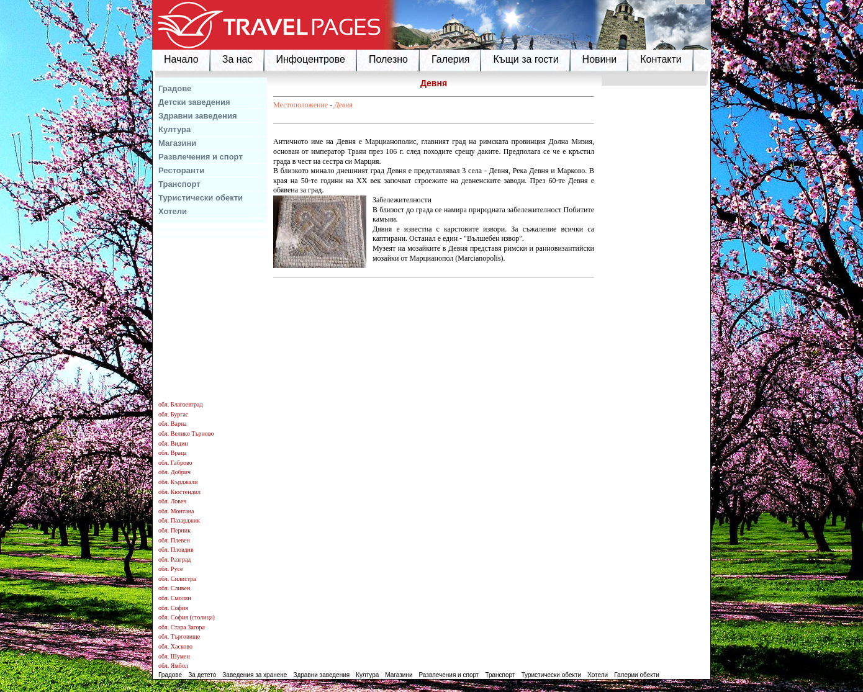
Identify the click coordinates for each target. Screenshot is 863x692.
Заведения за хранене (254, 675)
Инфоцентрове (310, 59)
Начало (181, 59)
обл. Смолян (174, 598)
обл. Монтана (176, 511)
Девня (343, 105)
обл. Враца (172, 452)
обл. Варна (172, 423)
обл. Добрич (174, 472)
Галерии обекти (636, 675)
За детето (202, 675)
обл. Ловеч (172, 501)
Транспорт (179, 184)
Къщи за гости (525, 59)
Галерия (450, 59)
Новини (599, 59)
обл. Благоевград (180, 404)
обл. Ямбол (173, 665)
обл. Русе (170, 568)
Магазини (177, 143)
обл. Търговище (179, 636)
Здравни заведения (197, 115)
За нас (237, 59)
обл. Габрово (175, 462)
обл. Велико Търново (186, 433)
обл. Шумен (174, 656)
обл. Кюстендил (179, 491)
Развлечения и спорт (200, 156)
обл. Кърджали (177, 482)
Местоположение (300, 105)
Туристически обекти (200, 197)
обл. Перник (174, 530)
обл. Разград (174, 559)
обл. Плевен (174, 540)
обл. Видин (173, 443)
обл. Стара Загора (181, 627)
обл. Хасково (175, 646)
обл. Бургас (173, 414)
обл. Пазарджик (179, 520)
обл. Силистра (177, 578)
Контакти (661, 59)
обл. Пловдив (176, 549)
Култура (174, 129)
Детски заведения (194, 102)
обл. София (173, 607)
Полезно (388, 59)
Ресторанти (181, 170)
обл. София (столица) (186, 617)
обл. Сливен (174, 588)
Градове (174, 88)
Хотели (172, 211)
